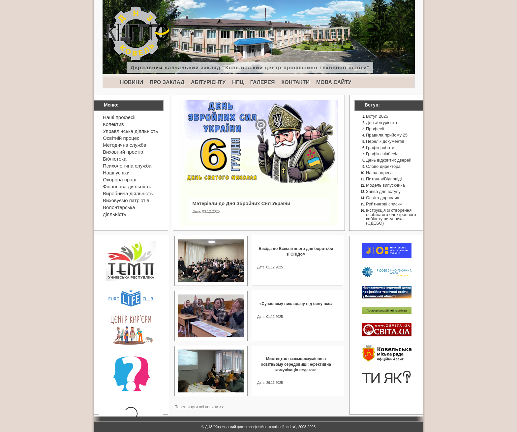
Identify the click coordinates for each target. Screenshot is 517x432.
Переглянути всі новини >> (199, 407)
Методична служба (124, 145)
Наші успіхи (116, 172)
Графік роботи (380, 147)
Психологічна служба (127, 166)
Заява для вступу (383, 191)
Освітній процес (121, 138)
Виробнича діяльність (128, 193)
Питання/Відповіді (384, 178)
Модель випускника (385, 185)
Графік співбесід (382, 153)
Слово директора (383, 166)
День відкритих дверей (388, 160)
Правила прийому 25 (387, 135)
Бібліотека (114, 159)
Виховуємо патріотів (126, 200)
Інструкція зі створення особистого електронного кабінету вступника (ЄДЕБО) (391, 217)
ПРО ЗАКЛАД (167, 82)
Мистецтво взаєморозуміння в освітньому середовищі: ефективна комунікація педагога (296, 364)
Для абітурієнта (381, 122)
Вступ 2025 (377, 116)
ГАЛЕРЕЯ (262, 82)
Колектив (113, 124)
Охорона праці (119, 179)
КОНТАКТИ (295, 82)
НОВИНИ (131, 82)
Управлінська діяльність (130, 131)
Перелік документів (385, 141)
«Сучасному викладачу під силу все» (296, 303)
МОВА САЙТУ (333, 82)
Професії (375, 128)
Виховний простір (123, 152)
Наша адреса (379, 172)
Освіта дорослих (382, 197)
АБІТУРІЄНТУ (208, 82)
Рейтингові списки (384, 203)
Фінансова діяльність (127, 186)
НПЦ (238, 82)
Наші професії (119, 117)
